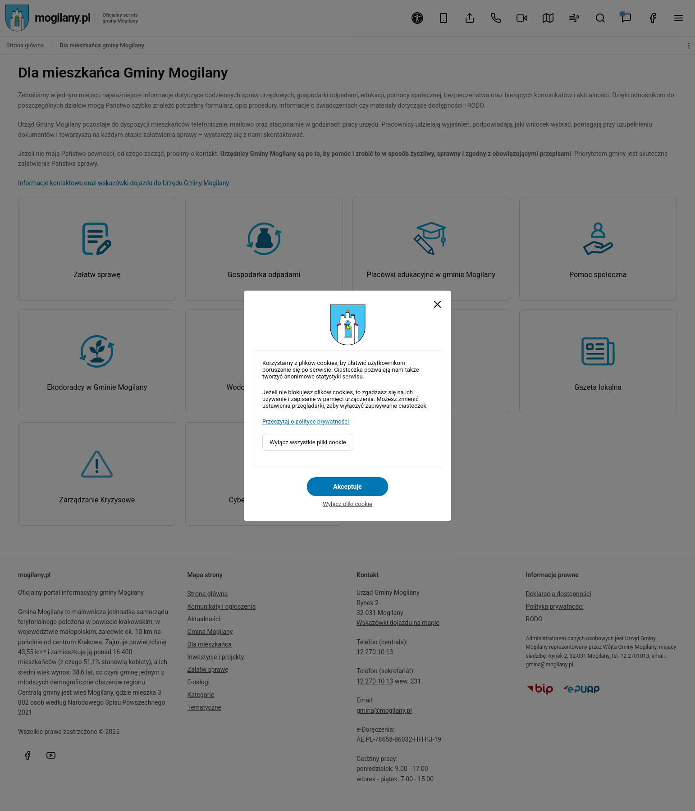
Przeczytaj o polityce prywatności (305, 421)
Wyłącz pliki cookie (347, 504)
